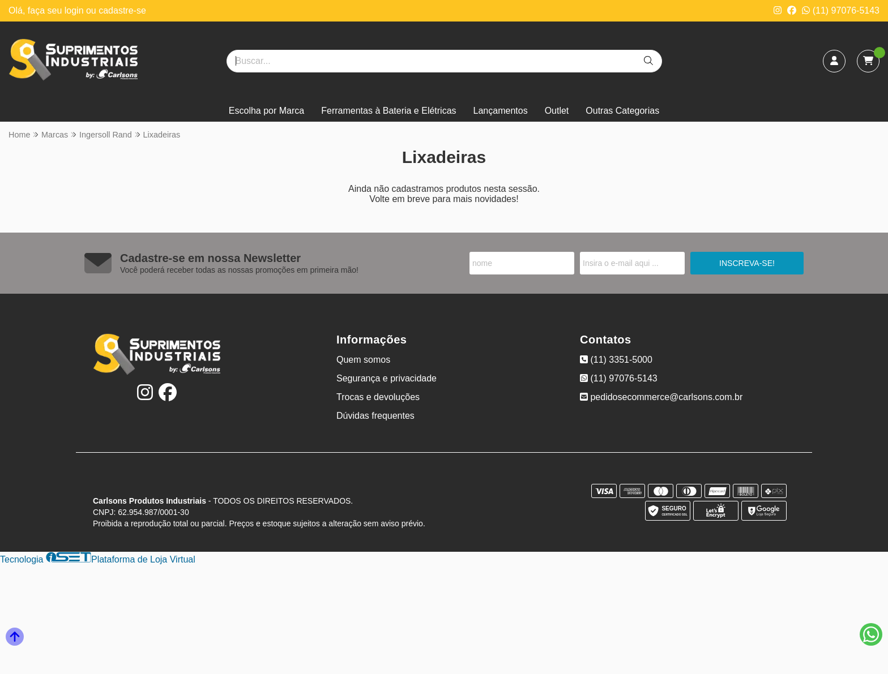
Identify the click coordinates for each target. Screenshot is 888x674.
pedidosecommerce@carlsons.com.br (661, 397)
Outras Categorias (622, 110)
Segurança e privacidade (386, 378)
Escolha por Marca (266, 110)
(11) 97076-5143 (841, 10)
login (75, 10)
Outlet (557, 110)
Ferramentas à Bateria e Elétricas (388, 110)
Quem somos (363, 359)
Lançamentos (500, 110)
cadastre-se (122, 10)
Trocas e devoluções (378, 397)
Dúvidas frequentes (375, 415)
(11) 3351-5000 (616, 359)
